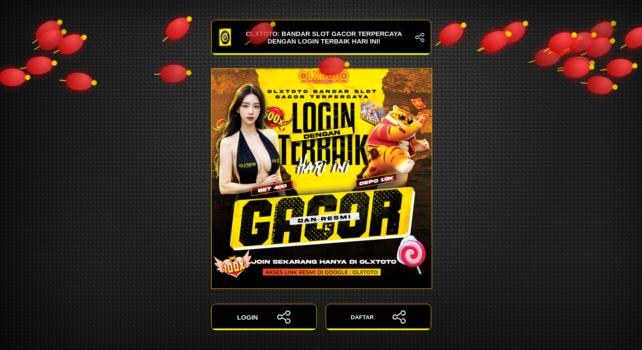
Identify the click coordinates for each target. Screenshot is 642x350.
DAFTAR (378, 317)
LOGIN (264, 317)
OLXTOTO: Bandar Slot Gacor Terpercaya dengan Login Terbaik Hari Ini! (321, 37)
